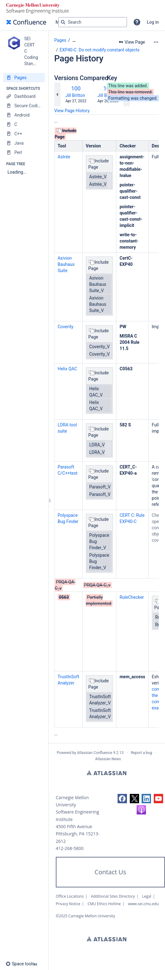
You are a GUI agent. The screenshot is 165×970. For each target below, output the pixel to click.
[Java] (24, 143)
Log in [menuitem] (153, 22)
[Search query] (92, 22)
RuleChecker (131, 597)
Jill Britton (75, 95)
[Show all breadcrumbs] (73, 40)
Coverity (65, 326)
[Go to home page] (26, 22)
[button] (137, 22)
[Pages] (24, 77)
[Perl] (24, 152)
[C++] (24, 133)
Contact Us (110, 872)
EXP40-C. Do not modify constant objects (99, 49)
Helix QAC (67, 368)
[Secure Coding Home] (24, 105)
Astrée (64, 156)
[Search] (63, 22)
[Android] (24, 115)
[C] (24, 124)
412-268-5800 (70, 848)
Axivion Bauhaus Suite (66, 264)
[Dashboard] (24, 96)
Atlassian (106, 773)
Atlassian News (108, 759)
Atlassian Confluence (94, 753)
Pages (60, 40)
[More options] (156, 42)
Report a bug (141, 753)
